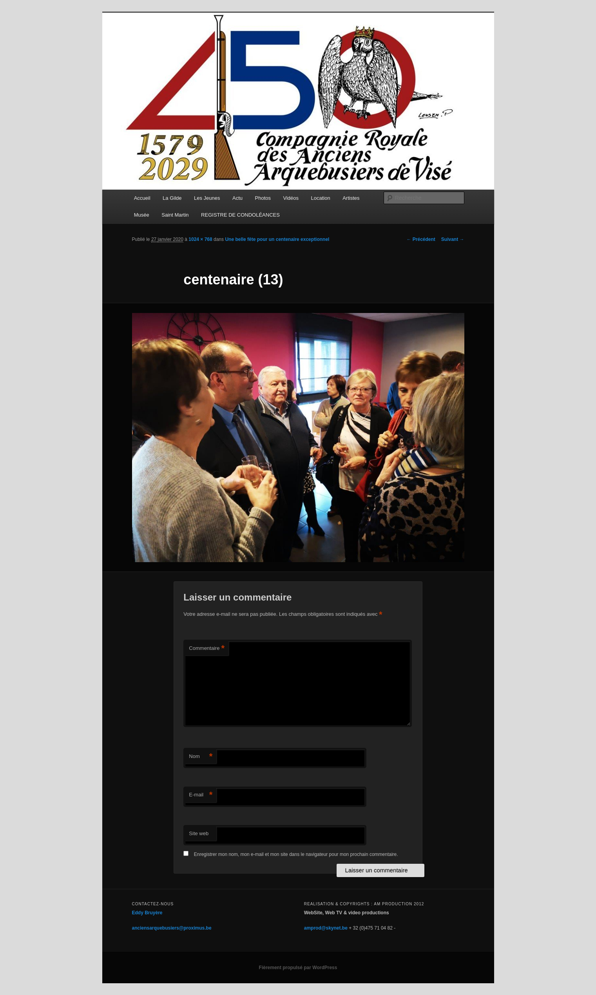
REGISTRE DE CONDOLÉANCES (240, 215)
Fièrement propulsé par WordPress (298, 967)
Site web (198, 833)
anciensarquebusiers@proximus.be (172, 928)
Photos (263, 198)
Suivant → (452, 239)
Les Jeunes (207, 198)
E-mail (200, 795)
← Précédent (420, 239)
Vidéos (291, 198)
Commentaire (207, 648)
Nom (200, 756)
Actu (237, 198)
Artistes (350, 198)
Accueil (142, 198)
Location (320, 198)
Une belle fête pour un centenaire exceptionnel (277, 239)
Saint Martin (174, 215)
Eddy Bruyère (147, 912)
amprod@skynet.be (326, 928)
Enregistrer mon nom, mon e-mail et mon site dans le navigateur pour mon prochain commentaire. (296, 854)
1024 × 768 (200, 239)
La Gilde (172, 198)
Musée (141, 215)
